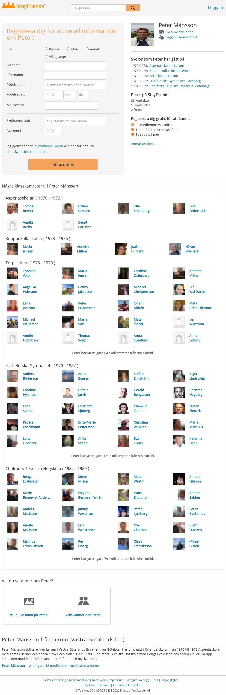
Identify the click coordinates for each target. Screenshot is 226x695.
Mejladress (15, 105)
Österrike (119, 685)
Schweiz (104, 685)
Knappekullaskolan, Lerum (169, 70)
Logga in (216, 7)
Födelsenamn (17, 84)
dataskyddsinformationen (26, 151)
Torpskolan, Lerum (163, 76)
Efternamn (15, 75)
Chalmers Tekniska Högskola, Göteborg (179, 86)
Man (74, 49)
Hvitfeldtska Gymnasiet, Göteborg (175, 81)
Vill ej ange (57, 56)
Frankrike (134, 685)
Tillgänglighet (169, 680)
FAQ (155, 680)
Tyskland (90, 685)
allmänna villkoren (49, 146)
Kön (10, 49)
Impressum (116, 680)
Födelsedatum (18, 94)
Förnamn (14, 65)
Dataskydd (99, 680)
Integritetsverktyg (138, 680)
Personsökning (56, 680)
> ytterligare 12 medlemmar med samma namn (50, 665)
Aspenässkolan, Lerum (166, 65)
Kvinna (54, 49)
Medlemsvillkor (79, 680)
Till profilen (63, 164)
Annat (94, 49)
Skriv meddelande (179, 32)
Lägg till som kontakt (181, 37)
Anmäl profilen (142, 143)
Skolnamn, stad (18, 120)
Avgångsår (15, 130)
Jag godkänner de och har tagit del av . (50, 149)
